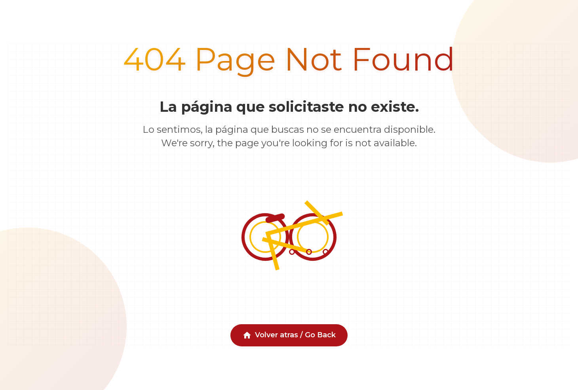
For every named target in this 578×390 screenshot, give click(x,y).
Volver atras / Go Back (289, 335)
